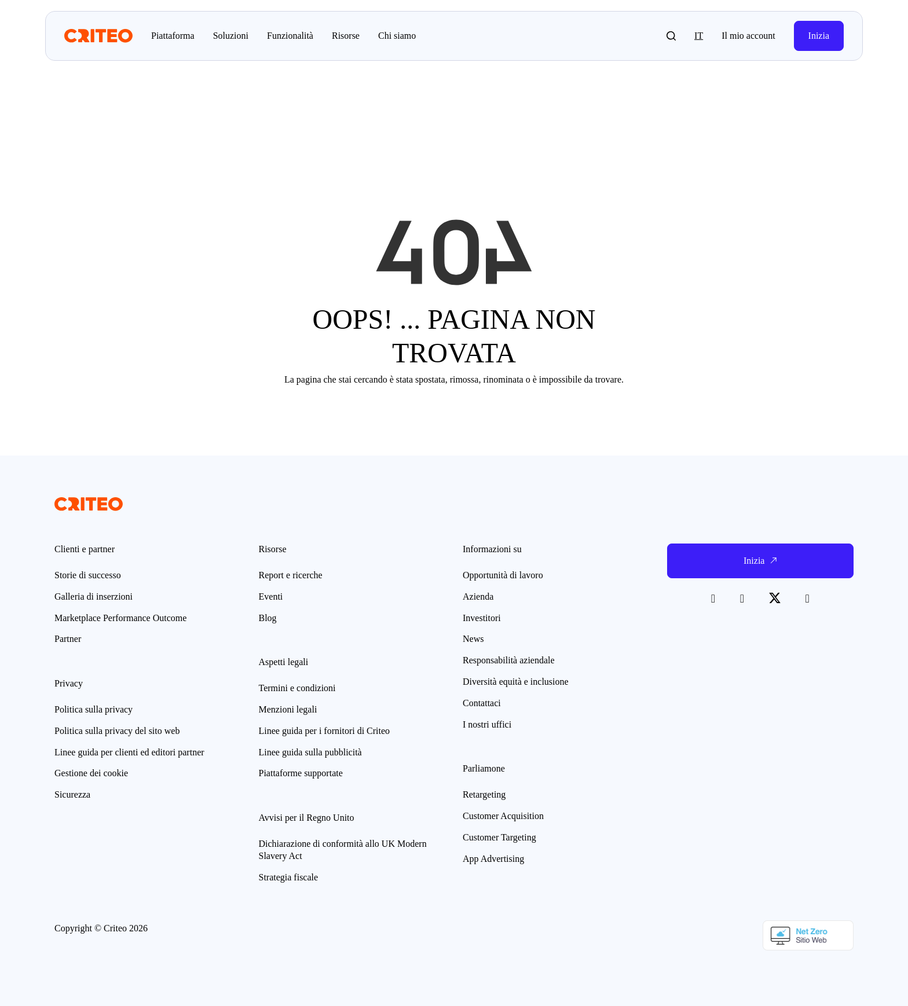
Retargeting (484, 794)
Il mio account (748, 36)
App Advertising (493, 859)
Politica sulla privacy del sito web (117, 731)
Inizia (818, 36)
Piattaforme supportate (301, 773)
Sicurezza (72, 794)
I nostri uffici (487, 724)
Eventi (271, 596)
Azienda (478, 596)
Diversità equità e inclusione (516, 681)
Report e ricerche (291, 575)
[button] (671, 36)
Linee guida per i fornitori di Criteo (324, 731)
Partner (67, 639)
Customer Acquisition (503, 816)
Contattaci (482, 703)
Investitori (482, 618)
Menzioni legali (288, 709)
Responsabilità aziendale (509, 660)
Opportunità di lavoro (503, 575)
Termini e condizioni (297, 688)
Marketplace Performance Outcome (120, 618)
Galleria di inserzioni (93, 596)
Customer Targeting (499, 837)
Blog (268, 618)
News (473, 639)
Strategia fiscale (288, 877)
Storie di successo (87, 575)
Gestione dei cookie (91, 773)
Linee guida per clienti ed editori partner (129, 752)
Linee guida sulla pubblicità (310, 752)
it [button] (698, 36)
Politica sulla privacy (93, 709)
